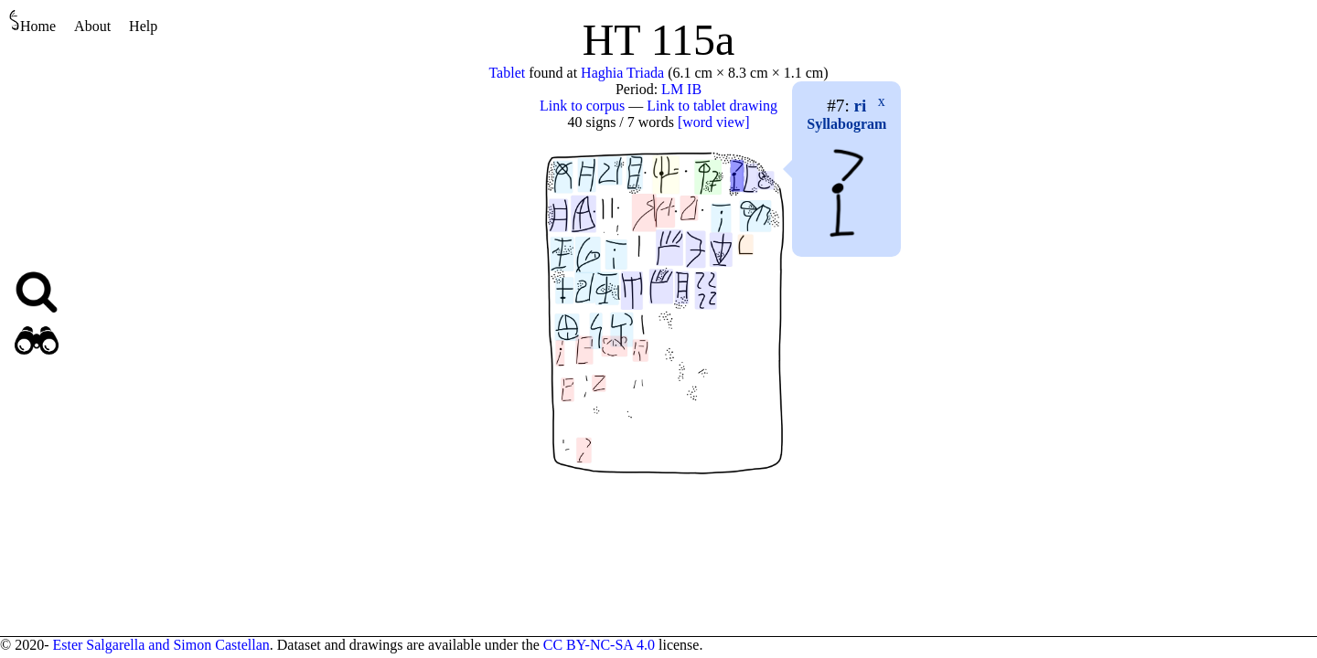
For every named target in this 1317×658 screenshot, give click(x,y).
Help (143, 26)
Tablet (506, 72)
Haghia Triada (622, 72)
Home (32, 21)
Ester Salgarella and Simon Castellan (160, 645)
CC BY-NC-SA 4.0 (599, 645)
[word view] (714, 122)
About (92, 26)
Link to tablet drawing (712, 105)
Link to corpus (582, 105)
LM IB (681, 89)
